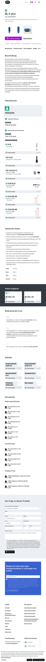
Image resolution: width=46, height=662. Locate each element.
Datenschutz (8, 632)
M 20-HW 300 (12, 209)
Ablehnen (29, 659)
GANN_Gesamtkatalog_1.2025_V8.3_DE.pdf (19, 476)
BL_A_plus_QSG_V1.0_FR (14, 464)
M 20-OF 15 (13, 170)
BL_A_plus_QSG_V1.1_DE (14, 448)
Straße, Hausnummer (9, 526)
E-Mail (6, 516)
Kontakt (7, 623)
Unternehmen (26, 521)
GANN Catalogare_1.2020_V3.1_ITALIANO (18, 486)
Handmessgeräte (26, 43)
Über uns (7, 618)
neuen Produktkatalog (12, 643)
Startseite (7, 43)
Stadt (30, 526)
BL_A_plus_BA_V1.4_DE (14, 406)
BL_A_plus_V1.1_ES (13, 431)
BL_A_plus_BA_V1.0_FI (13, 416)
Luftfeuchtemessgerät (29, 616)
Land (6, 521)
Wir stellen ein (8, 620)
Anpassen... (4, 659)
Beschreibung (27, 38)
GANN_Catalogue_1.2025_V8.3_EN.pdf (18, 481)
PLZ (24, 526)
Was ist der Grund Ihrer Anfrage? (12, 506)
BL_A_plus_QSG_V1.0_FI (14, 459)
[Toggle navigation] (39, 2)
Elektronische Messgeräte (37, 43)
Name (6, 511)
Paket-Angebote (27, 48)
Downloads (8, 610)
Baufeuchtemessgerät (29, 613)
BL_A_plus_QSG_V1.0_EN (14, 453)
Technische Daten (17, 48)
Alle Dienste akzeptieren (38, 659)
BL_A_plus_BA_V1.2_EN (14, 411)
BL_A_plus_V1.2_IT (13, 426)
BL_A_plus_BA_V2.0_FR (14, 421)
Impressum (8, 629)
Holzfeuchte (9, 113)
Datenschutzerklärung (6, 657)
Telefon (24, 516)
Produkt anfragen (13, 38)
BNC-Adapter (29, 383)
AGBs (6, 626)
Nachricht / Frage (8, 530)
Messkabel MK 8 (30, 373)
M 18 (9, 144)
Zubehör (35, 48)
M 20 (11, 157)
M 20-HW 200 (12, 196)
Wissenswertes (28, 623)
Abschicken (10, 552)
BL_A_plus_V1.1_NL (13, 436)
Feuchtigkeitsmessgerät (30, 608)
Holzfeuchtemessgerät (30, 610)
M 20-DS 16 (12, 183)
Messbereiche (8, 48)
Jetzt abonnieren (12, 590)
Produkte (7, 608)
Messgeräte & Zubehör (16, 43)
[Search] (35, 2)
